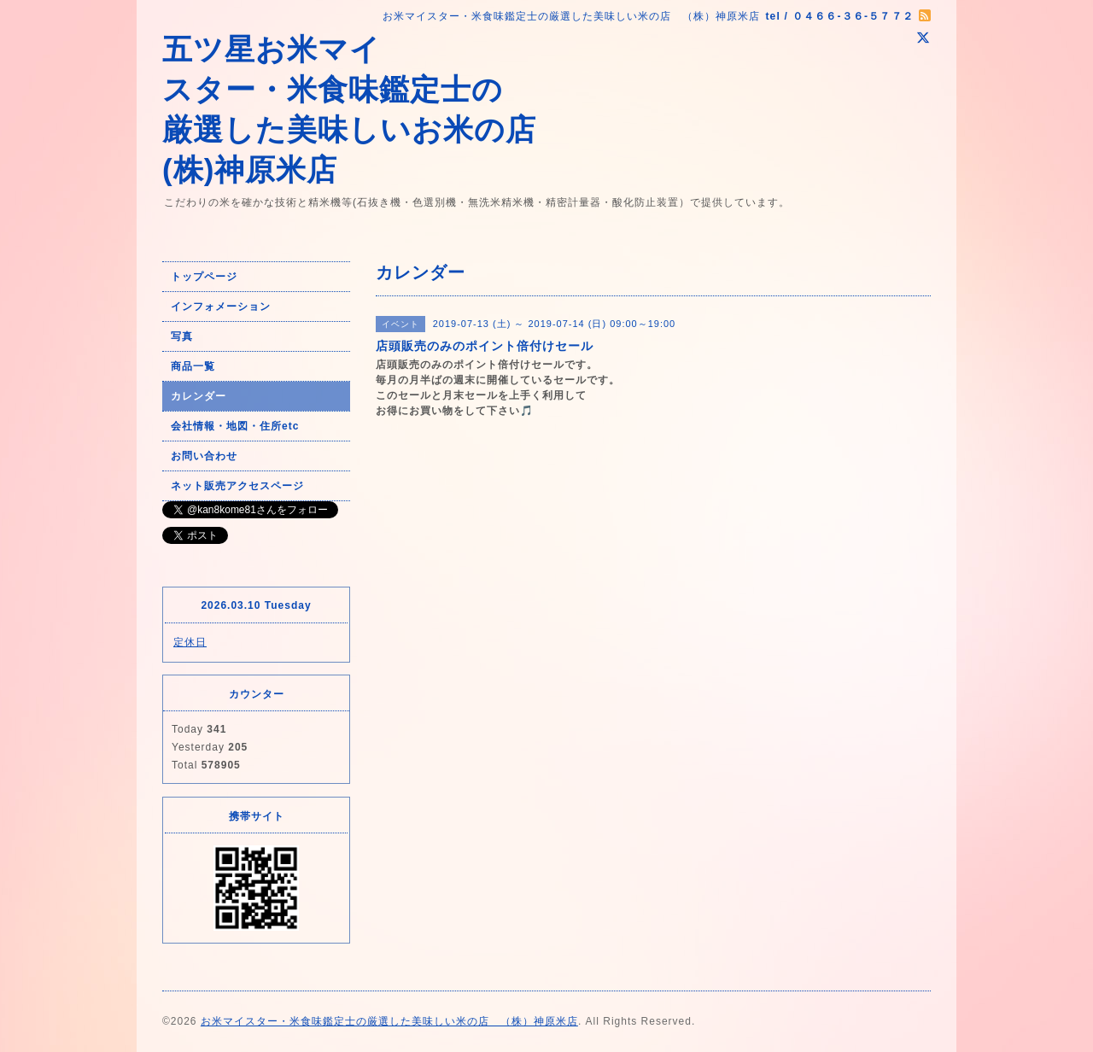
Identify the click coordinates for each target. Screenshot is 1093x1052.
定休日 (190, 642)
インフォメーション (221, 307)
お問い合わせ (204, 456)
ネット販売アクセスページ (237, 486)
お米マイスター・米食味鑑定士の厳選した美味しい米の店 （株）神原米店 (389, 1021)
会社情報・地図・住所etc (235, 426)
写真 (182, 336)
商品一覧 (193, 366)
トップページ (204, 277)
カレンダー (198, 396)
